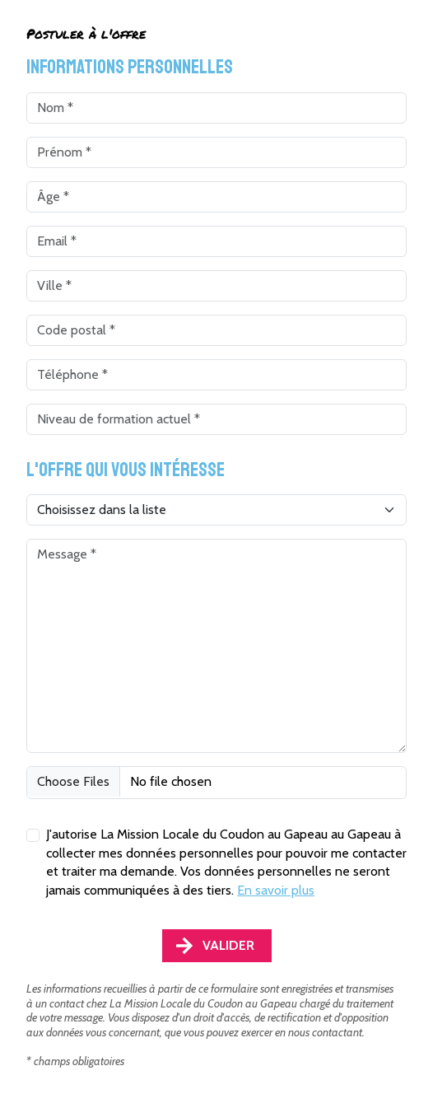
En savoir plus (275, 890)
